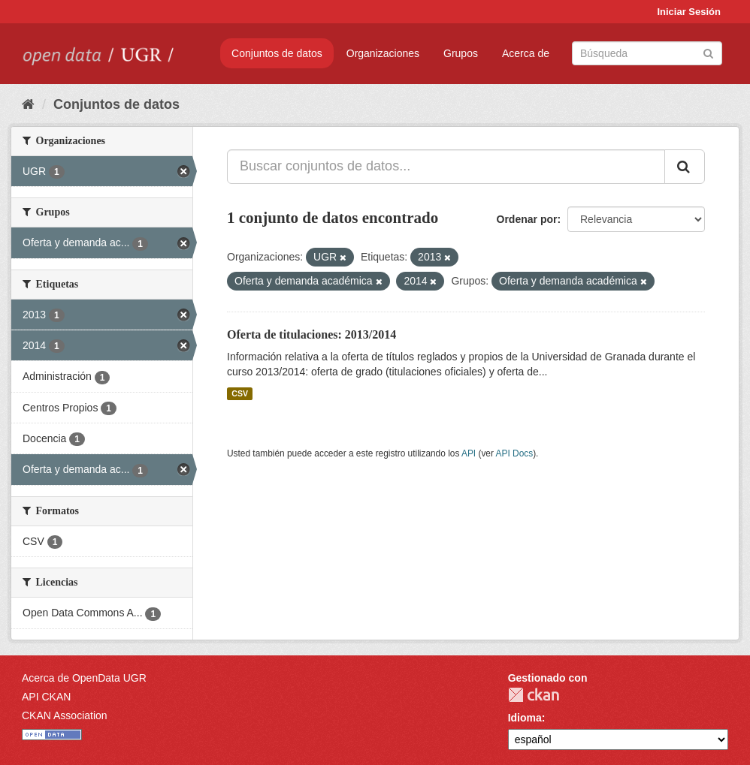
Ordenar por (527, 219)
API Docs (515, 453)
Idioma (525, 718)
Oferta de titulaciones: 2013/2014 (311, 334)
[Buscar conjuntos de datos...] (446, 166)
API (468, 453)
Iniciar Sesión (689, 11)
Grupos (460, 53)
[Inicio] (28, 104)
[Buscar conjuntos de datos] (647, 53)
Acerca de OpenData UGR (84, 678)
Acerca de (525, 53)
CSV (239, 393)
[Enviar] (708, 52)
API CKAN (46, 697)
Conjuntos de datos (276, 53)
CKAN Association (64, 715)
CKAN (533, 695)
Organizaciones (382, 53)
